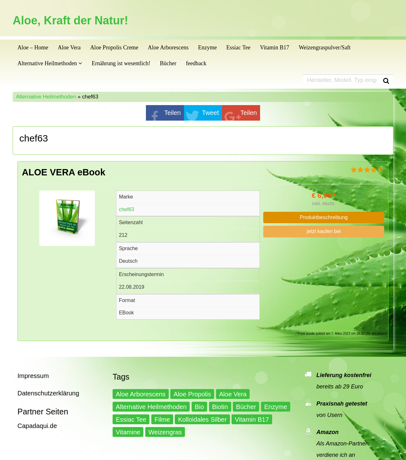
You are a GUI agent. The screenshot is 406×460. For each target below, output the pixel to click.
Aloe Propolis (192, 394)
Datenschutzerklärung (48, 393)
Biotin (220, 406)
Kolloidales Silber (202, 419)
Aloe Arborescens (168, 47)
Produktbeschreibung (324, 217)
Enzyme (207, 47)
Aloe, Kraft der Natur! (70, 20)
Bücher (168, 63)
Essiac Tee (238, 47)
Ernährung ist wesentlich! (121, 63)
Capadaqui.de (37, 425)
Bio (199, 406)
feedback (196, 63)
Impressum (33, 375)
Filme (162, 419)
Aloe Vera (69, 47)
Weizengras (165, 432)
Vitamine (128, 432)
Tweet (210, 112)
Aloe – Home (32, 47)
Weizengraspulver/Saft (325, 47)
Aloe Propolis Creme (114, 47)
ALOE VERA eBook (63, 172)
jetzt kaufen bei (324, 231)
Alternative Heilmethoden (49, 63)
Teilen (172, 112)
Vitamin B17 (274, 47)
